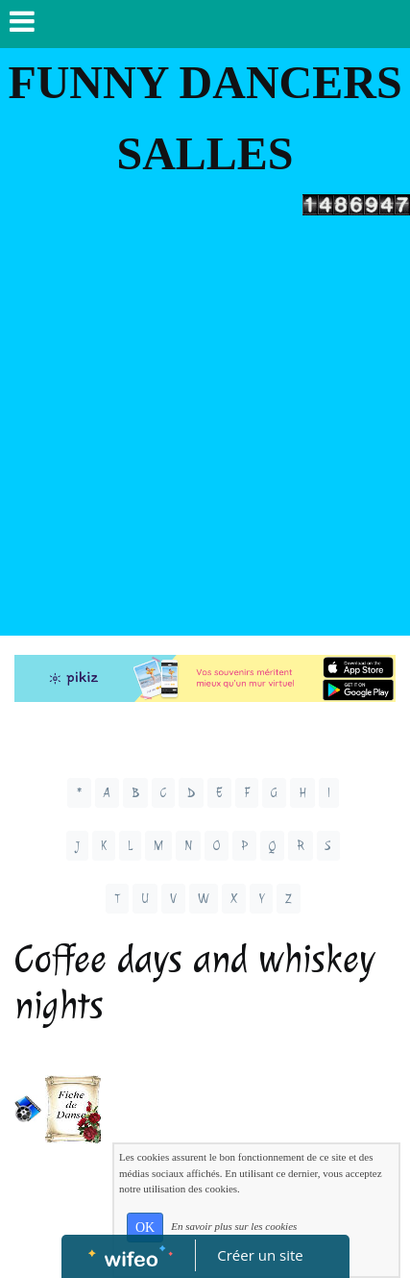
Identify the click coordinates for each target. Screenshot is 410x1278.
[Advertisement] (205, 430)
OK (145, 1227)
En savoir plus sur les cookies (234, 1226)
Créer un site (259, 1255)
